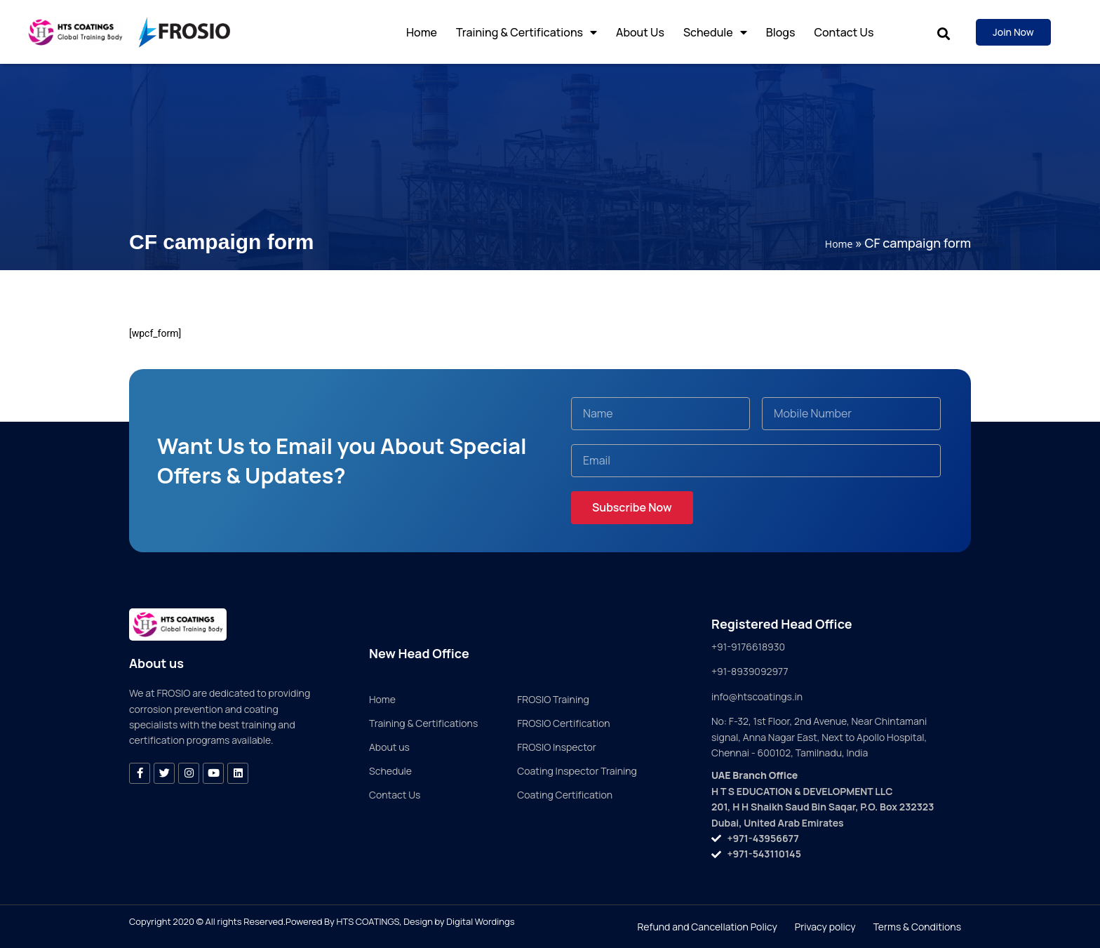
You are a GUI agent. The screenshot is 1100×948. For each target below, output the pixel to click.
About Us (640, 32)
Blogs (781, 32)
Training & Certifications (526, 32)
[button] (943, 34)
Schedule (715, 32)
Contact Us (843, 32)
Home (421, 32)
